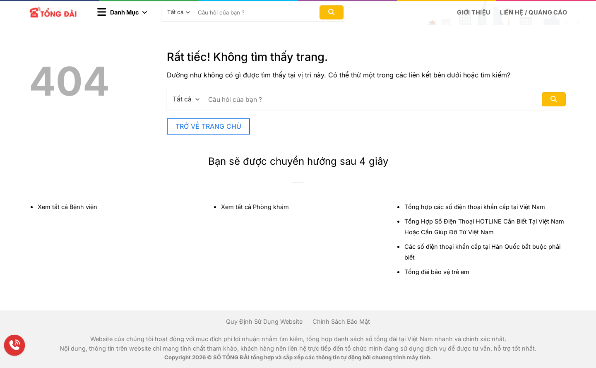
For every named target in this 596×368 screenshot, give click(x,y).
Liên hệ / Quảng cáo (533, 12)
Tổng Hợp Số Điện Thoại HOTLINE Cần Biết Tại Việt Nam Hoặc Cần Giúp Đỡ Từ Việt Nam (484, 227)
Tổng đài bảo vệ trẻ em (436, 271)
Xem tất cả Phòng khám (255, 206)
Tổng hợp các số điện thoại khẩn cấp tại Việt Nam (474, 206)
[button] (122, 12)
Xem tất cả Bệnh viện (67, 206)
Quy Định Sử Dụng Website (264, 321)
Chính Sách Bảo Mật (341, 321)
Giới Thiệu (473, 12)
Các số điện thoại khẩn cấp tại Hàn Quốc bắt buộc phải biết (482, 252)
